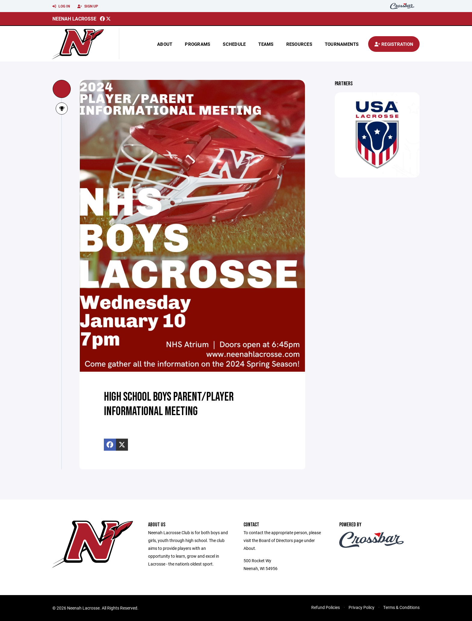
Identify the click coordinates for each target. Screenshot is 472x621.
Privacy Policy (361, 607)
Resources (299, 44)
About (164, 44)
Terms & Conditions (401, 607)
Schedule (234, 44)
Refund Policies (325, 607)
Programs (197, 44)
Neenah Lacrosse (74, 18)
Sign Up (87, 6)
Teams (265, 44)
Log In (61, 6)
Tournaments (342, 44)
